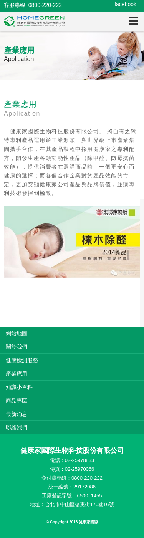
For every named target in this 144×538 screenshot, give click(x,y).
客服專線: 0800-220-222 (33, 5)
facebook (125, 4)
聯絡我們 (16, 427)
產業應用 (16, 374)
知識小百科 (19, 387)
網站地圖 (16, 333)
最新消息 (16, 414)
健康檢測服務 (22, 360)
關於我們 (16, 347)
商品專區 (16, 400)
